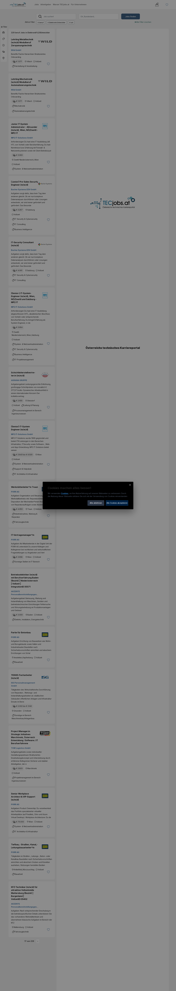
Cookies (64, 493)
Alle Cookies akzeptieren (117, 503)
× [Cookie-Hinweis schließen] (130, 484)
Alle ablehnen (96, 503)
